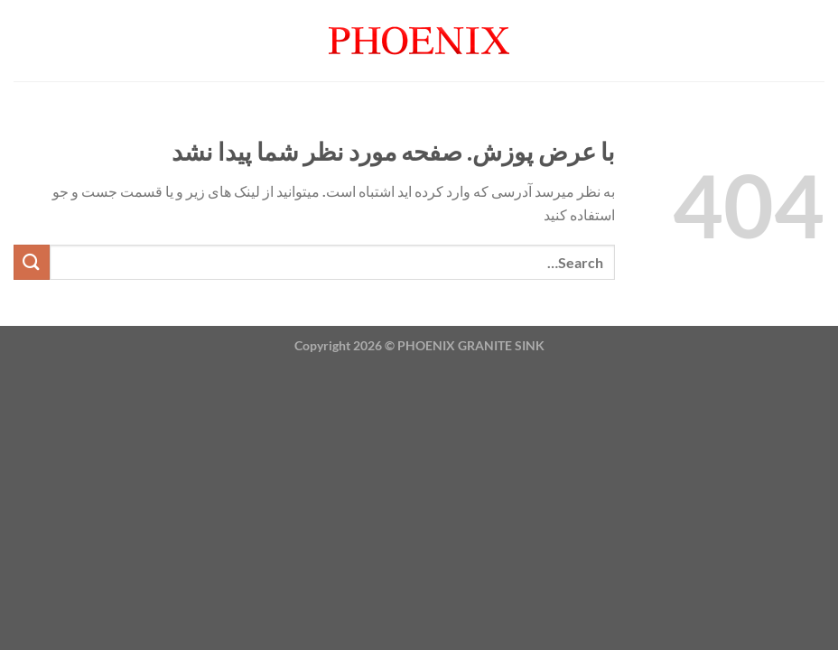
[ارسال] (32, 262)
